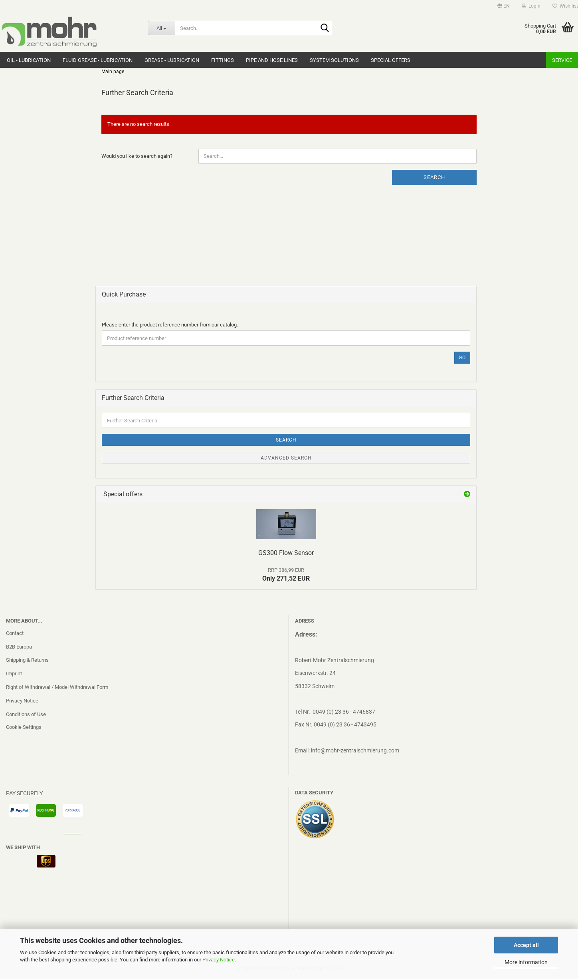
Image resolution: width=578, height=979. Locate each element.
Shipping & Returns (27, 660)
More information (526, 962)
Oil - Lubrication (29, 60)
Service (562, 60)
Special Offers (390, 60)
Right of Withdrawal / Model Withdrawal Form (57, 687)
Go (462, 357)
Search (434, 177)
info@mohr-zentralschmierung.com (355, 750)
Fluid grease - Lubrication (98, 60)
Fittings (222, 60)
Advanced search (286, 458)
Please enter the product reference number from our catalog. (170, 325)
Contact (15, 633)
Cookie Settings (24, 727)
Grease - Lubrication (171, 60)
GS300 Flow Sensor (286, 553)
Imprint (14, 674)
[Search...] (161, 28)
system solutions (334, 60)
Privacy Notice (218, 960)
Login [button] (531, 6)
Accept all (526, 945)
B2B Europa (19, 647)
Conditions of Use (26, 714)
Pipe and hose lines (272, 60)
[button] (503, 6)
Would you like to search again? (136, 156)
